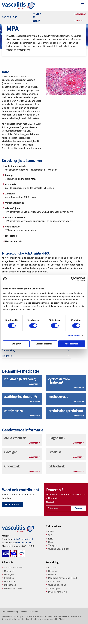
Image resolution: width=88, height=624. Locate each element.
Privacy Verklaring (57, 592)
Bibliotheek (10, 585)
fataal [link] (34, 179)
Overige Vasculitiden (58, 549)
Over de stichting (57, 585)
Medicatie (9, 571)
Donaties (52, 571)
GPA (50, 535)
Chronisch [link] (10, 184)
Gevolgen (9, 574)
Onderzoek (9, 582)
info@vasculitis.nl (23, 539)
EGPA (51, 532)
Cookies (23, 612)
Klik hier (50, 501)
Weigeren (16, 344)
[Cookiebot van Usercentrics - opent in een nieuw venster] (73, 279)
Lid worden (80, 14)
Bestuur (52, 574)
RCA (50, 542)
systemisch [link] (23, 50)
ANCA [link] (18, 127)
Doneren (78, 21)
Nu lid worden (12, 504)
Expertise (9, 578)
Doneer (78, 508)
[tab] (36, 350)
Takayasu (53, 545)
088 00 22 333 (9, 17)
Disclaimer (33, 612)
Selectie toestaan (44, 344)
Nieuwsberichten (13, 588)
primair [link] (76, 39)
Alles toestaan (72, 344)
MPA (50, 538)
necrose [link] (7, 83)
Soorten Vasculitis (13, 568)
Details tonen (73, 335)
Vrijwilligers (54, 588)
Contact (52, 568)
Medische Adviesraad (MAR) (62, 578)
